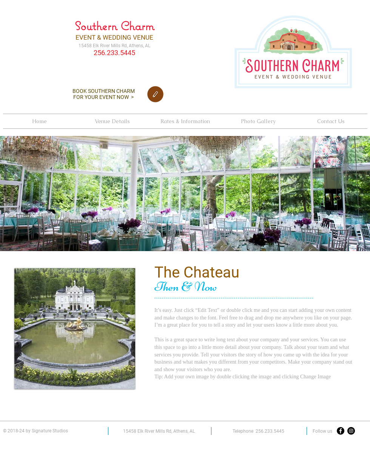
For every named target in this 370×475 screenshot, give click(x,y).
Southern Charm (114, 26)
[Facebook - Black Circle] (340, 431)
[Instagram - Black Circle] (351, 431)
